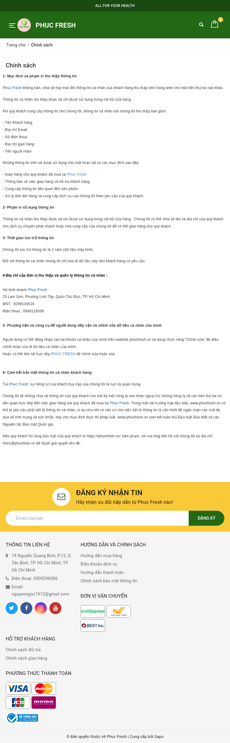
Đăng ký (206, 518)
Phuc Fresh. (120, 403)
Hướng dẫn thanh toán (102, 572)
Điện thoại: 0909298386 (35, 578)
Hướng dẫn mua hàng (101, 555)
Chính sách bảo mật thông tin (109, 580)
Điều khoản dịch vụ (99, 564)
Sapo (159, 736)
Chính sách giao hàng (26, 658)
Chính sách (21, 65)
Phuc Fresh (12, 88)
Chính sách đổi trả (23, 649)
